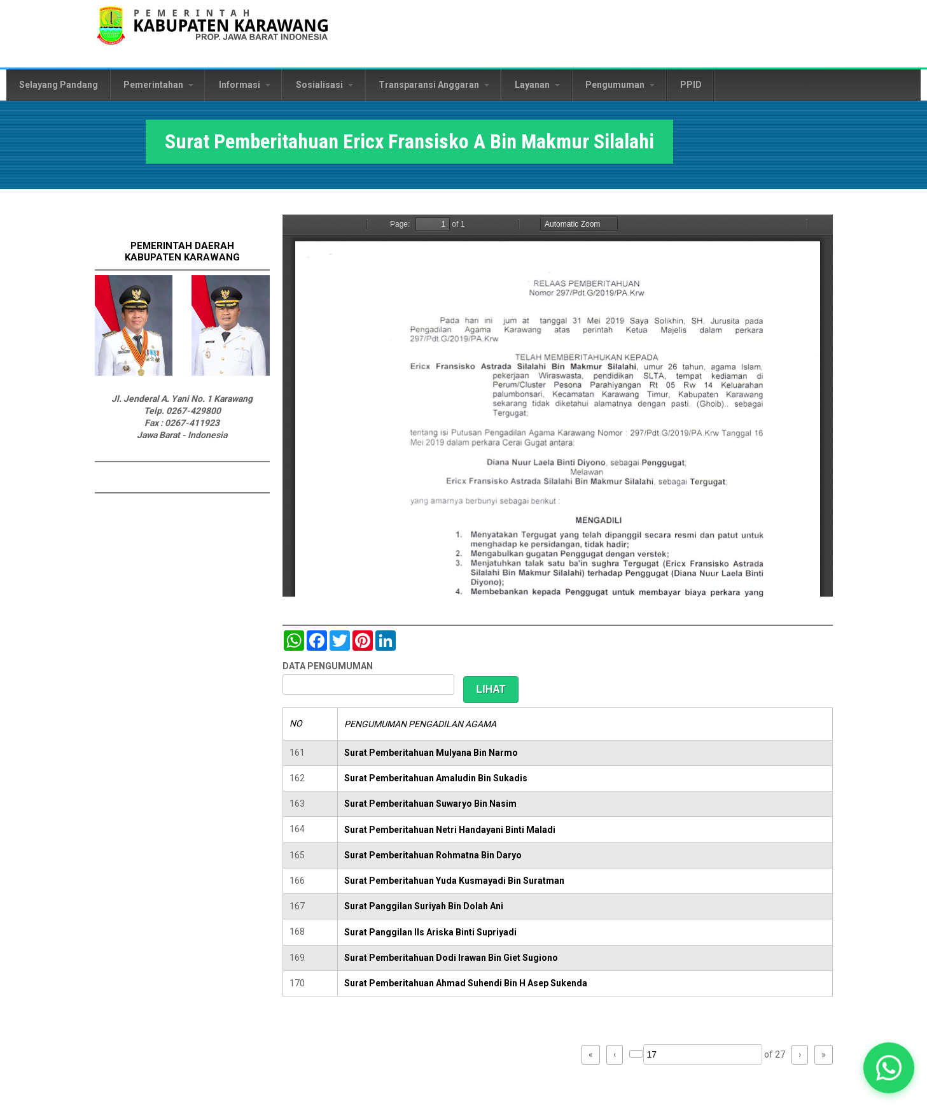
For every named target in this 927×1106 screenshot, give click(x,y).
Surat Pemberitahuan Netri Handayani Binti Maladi (449, 830)
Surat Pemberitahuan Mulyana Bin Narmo (431, 753)
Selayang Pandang (58, 85)
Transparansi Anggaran (434, 85)
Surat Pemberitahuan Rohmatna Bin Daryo (433, 855)
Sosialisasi (324, 85)
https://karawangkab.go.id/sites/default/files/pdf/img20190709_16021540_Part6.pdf (557, 406)
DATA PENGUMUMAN (327, 666)
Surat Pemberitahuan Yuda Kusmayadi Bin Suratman (454, 881)
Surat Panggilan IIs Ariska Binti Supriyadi (430, 932)
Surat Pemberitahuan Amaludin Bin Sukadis (435, 778)
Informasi (244, 85)
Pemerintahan (158, 85)
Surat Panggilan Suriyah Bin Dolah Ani (423, 906)
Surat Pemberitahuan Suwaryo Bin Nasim (430, 803)
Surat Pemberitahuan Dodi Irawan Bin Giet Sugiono (451, 958)
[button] (888, 1067)
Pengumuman (620, 85)
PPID (691, 85)
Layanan (537, 85)
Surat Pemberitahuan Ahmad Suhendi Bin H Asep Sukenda (465, 983)
